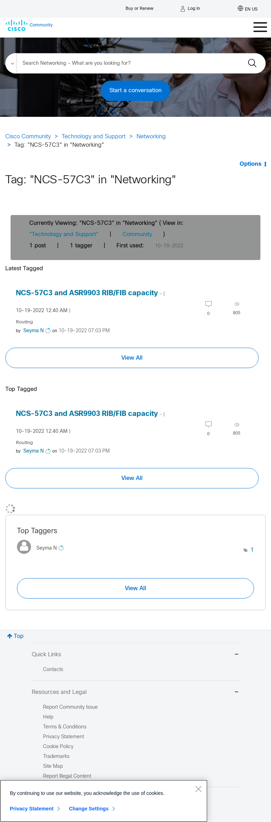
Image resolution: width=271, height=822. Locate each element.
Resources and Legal (135, 692)
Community (137, 234)
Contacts (53, 670)
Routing (24, 322)
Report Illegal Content (67, 776)
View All (132, 358)
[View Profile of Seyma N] (33, 331)
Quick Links (135, 655)
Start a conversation (135, 90)
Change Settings (89, 808)
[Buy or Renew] (139, 7)
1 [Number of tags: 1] (252, 550)
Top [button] (19, 636)
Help (48, 717)
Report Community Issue (70, 707)
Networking (151, 136)
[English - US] (248, 9)
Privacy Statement (32, 808)
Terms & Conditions (64, 727)
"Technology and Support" (63, 234)
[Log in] (190, 9)
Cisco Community (28, 136)
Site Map (53, 766)
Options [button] (250, 164)
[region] (103, 801)
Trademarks (56, 756)
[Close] (198, 788)
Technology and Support (94, 136)
